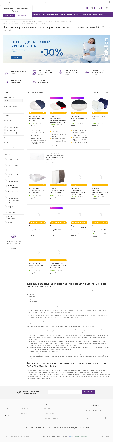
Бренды (6, 415)
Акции (5, 408)
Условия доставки (49, 413)
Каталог (6, 405)
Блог (4, 412)
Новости (23, 411)
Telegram (92, 418)
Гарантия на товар (49, 416)
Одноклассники (101, 418)
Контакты (24, 413)
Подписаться (88, 391)
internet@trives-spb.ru (95, 410)
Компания (25, 405)
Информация (49, 405)
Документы (24, 416)
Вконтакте (87, 418)
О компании (25, 408)
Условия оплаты (48, 411)
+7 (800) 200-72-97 (94, 405)
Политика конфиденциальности (53, 418)
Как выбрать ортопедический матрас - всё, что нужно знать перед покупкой (55, 157)
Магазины (47, 408)
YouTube (96, 418)
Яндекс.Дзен (105, 418)
